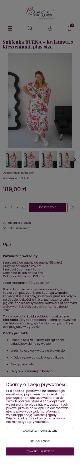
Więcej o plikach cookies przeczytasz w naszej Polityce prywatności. (35, 420)
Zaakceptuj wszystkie (40, 451)
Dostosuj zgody (40, 441)
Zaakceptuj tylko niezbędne (40, 430)
